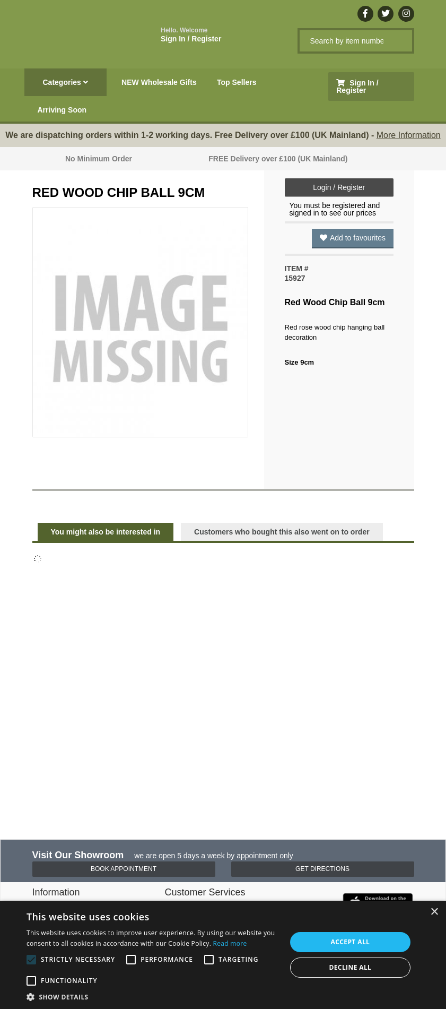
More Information (409, 135)
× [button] (434, 912)
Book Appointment (123, 869)
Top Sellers (236, 82)
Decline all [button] (350, 967)
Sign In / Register (191, 35)
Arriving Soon (62, 110)
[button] (152, 996)
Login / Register (339, 187)
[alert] (223, 955)
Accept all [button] (350, 941)
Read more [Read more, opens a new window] (230, 943)
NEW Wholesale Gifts (159, 82)
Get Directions (322, 869)
